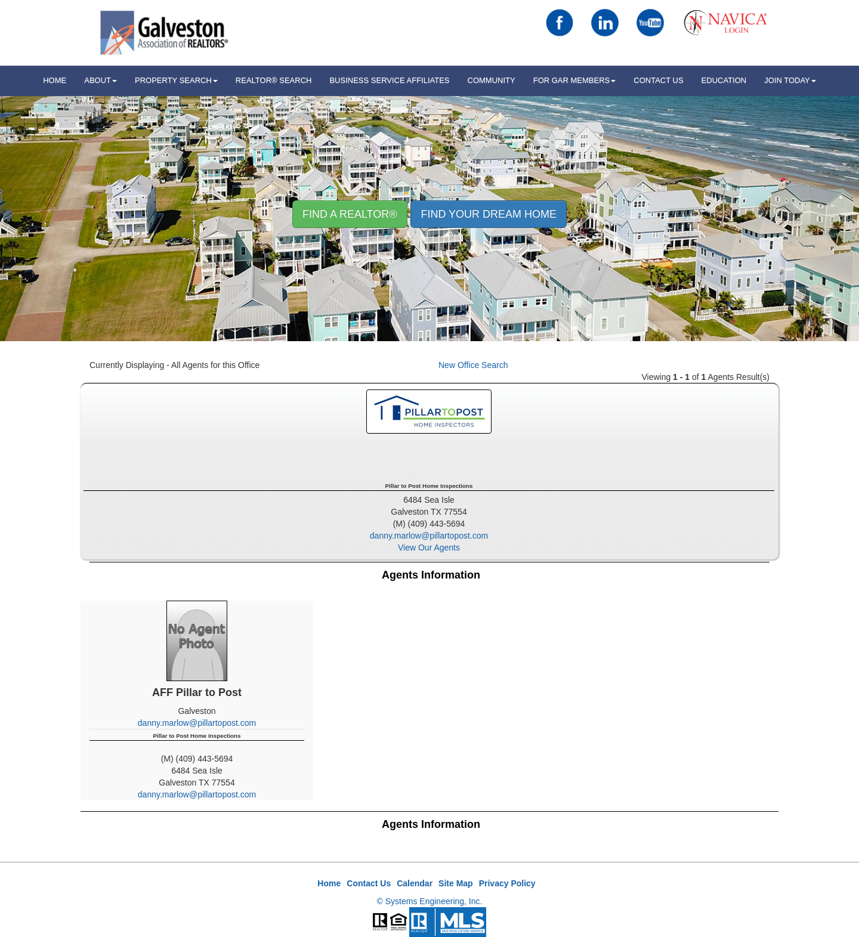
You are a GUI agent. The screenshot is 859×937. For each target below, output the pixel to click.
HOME (54, 80)
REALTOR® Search (274, 80)
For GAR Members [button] (574, 80)
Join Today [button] (790, 80)
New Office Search (473, 365)
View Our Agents (429, 547)
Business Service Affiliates (389, 80)
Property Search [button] (176, 80)
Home (329, 883)
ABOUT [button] (100, 80)
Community (491, 80)
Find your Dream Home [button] (489, 214)
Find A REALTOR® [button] (349, 214)
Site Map (455, 883)
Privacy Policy (507, 883)
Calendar (414, 883)
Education (724, 80)
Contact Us (658, 80)
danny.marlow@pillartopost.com (429, 535)
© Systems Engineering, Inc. (430, 901)
